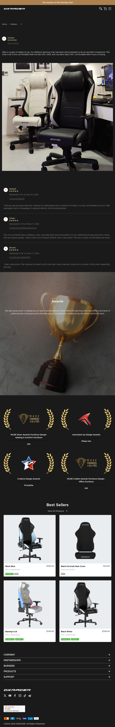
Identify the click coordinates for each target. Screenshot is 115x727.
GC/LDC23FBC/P (16, 199)
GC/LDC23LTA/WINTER (19, 257)
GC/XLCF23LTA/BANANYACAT (23, 228)
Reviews (14, 24)
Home (4, 24)
